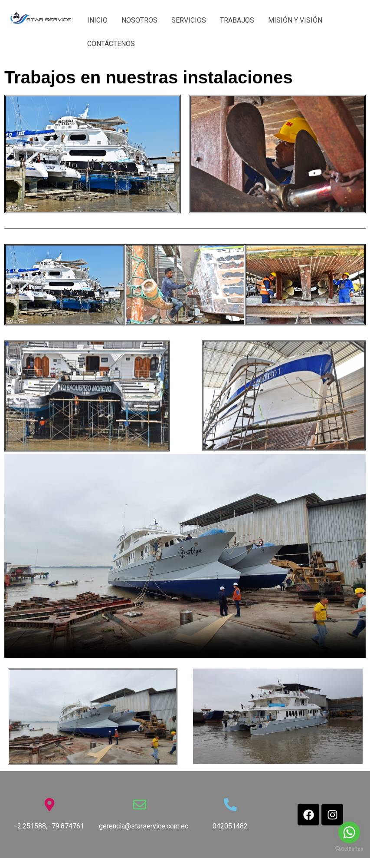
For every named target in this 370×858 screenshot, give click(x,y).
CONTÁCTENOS (111, 44)
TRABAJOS (237, 20)
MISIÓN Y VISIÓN (295, 20)
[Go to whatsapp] (349, 832)
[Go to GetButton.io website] (349, 849)
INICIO (97, 20)
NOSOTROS (139, 20)
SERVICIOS (188, 20)
